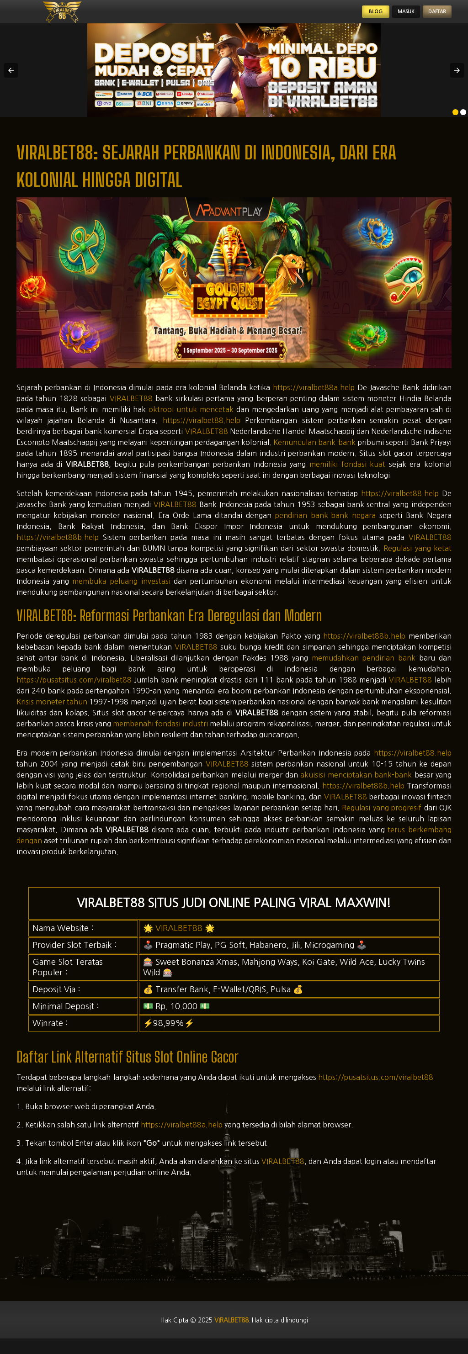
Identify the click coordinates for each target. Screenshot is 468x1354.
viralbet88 (229, 1330)
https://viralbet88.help (201, 429)
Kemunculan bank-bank (314, 451)
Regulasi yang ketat (417, 557)
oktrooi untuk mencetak (191, 418)
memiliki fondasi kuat (347, 473)
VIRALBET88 (131, 407)
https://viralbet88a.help (314, 396)
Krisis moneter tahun (51, 710)
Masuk (383, 16)
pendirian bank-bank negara (325, 524)
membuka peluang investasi (121, 590)
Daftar (429, 16)
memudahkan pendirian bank (363, 667)
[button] (11, 79)
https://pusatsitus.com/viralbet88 (74, 689)
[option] (455, 122)
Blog (341, 16)
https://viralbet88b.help (57, 546)
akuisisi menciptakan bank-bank (356, 784)
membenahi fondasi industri (160, 732)
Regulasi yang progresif (381, 816)
